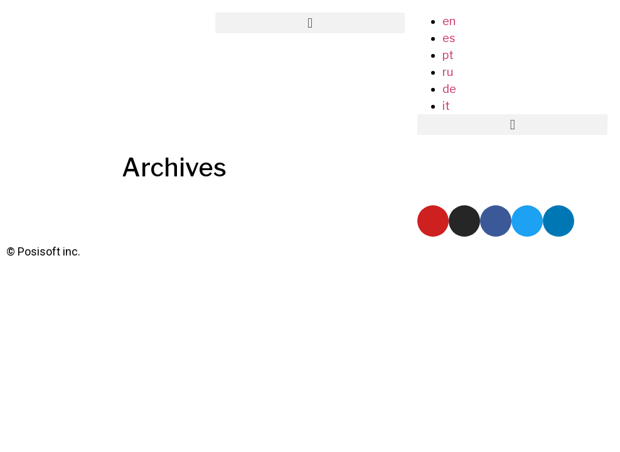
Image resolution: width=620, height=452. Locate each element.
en (449, 21)
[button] (310, 23)
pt (448, 55)
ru (447, 71)
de (449, 88)
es (448, 38)
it (446, 105)
